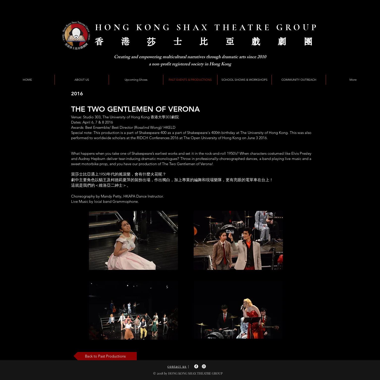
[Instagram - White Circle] (204, 366)
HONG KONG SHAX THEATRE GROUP (207, 27)
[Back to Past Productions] (105, 356)
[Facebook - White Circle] (196, 366)
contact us (177, 366)
